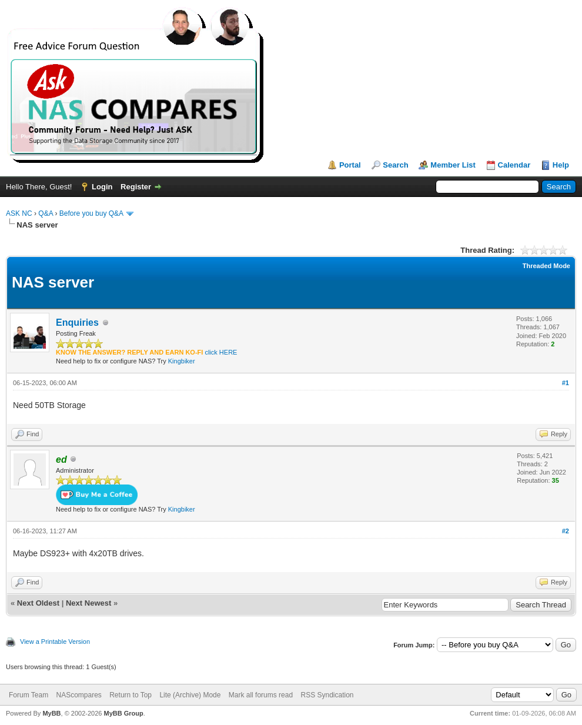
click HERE (221, 352)
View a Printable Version (55, 641)
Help (561, 165)
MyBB (51, 713)
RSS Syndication (326, 695)
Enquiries (77, 323)
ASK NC (19, 213)
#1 (565, 382)
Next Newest (88, 603)
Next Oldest (38, 603)
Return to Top (130, 695)
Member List (453, 165)
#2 (565, 530)
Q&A (45, 213)
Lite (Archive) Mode (189, 695)
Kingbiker (181, 361)
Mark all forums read (261, 695)
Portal (350, 165)
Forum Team (28, 695)
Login (102, 186)
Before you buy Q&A (91, 213)
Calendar (514, 165)
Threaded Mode (546, 265)
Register (136, 186)
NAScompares (78, 695)
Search (395, 165)
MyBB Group (123, 713)
